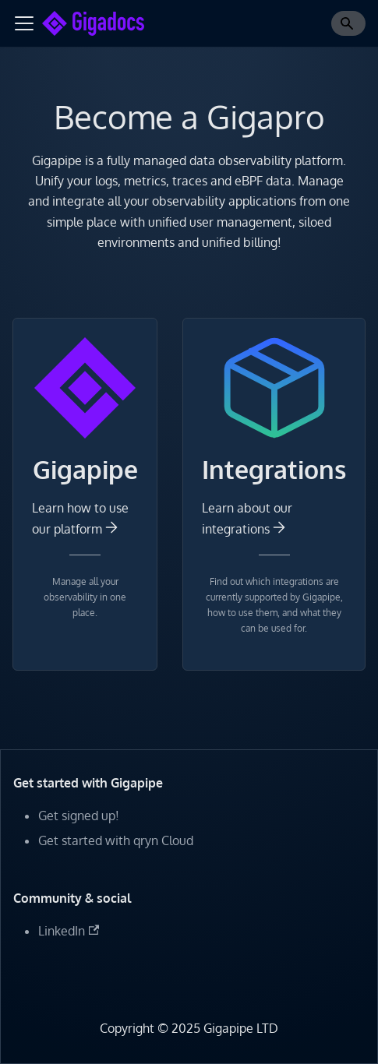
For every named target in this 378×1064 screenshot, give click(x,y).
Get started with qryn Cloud (115, 840)
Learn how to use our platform (80, 518)
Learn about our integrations (247, 518)
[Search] (348, 23)
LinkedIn (68, 931)
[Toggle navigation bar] (24, 23)
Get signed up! (78, 815)
